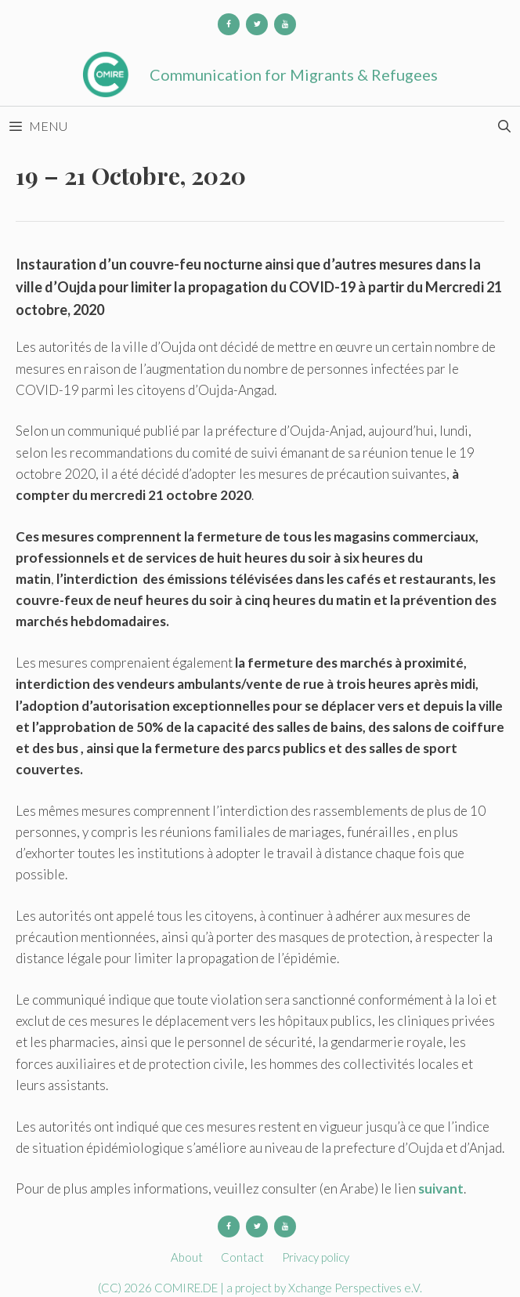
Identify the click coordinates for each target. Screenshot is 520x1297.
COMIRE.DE (187, 1288)
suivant (441, 1188)
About (187, 1257)
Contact (242, 1257)
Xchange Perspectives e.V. (355, 1288)
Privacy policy (315, 1257)
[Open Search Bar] (504, 126)
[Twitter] (257, 24)
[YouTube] (285, 24)
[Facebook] (229, 24)
